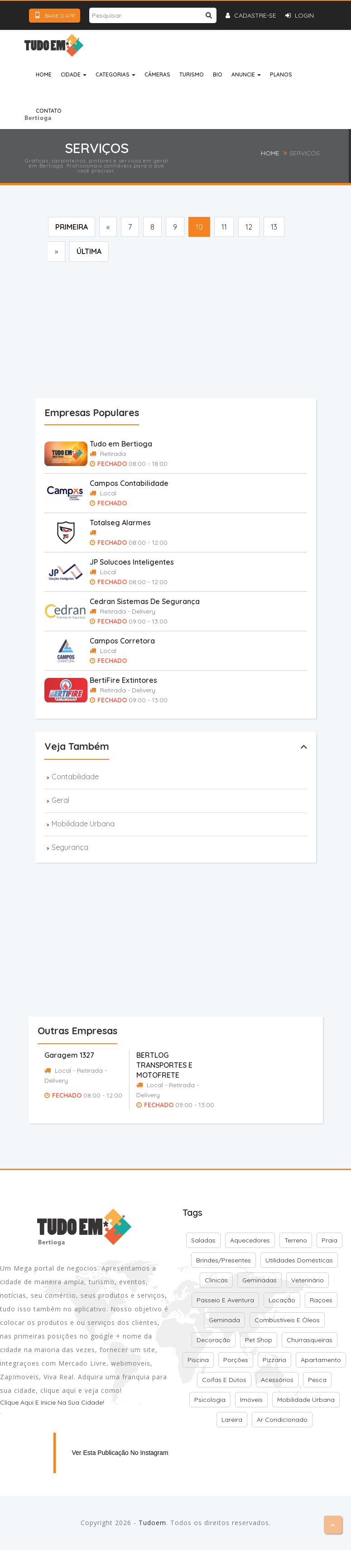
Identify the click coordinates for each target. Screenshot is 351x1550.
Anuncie (246, 74)
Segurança (70, 847)
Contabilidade (75, 776)
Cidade (74, 74)
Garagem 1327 (69, 1055)
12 (248, 226)
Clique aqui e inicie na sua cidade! (52, 1402)
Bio (217, 74)
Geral (60, 800)
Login (299, 15)
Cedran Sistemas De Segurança (145, 601)
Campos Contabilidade (129, 483)
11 (224, 226)
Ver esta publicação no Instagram (120, 1452)
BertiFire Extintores (123, 680)
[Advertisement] (193, 332)
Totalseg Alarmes (120, 522)
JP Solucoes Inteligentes (132, 561)
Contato (49, 110)
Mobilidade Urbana (83, 823)
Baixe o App (54, 15)
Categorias (115, 74)
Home (44, 74)
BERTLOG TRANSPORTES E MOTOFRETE (164, 1065)
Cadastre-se (251, 15)
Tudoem (152, 1522)
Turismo (191, 74)
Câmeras (157, 74)
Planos (281, 74)
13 (274, 226)
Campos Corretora (122, 640)
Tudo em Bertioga (121, 443)
